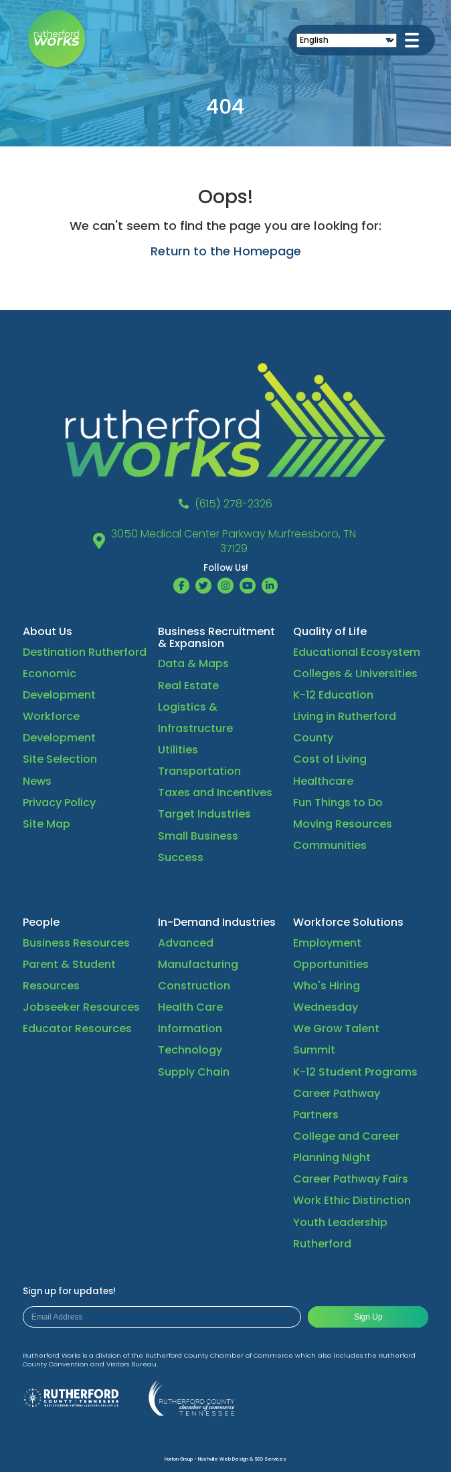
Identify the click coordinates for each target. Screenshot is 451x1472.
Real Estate (188, 685)
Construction (194, 985)
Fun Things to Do (338, 802)
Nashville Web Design (223, 1459)
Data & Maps (193, 663)
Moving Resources (342, 824)
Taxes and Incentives (215, 792)
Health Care (190, 1007)
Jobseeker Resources (81, 1007)
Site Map (46, 824)
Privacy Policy (59, 802)
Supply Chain (194, 1072)
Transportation (199, 771)
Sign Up (368, 1317)
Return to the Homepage (226, 251)
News (37, 781)
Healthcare (323, 781)
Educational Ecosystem (356, 652)
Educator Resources (77, 1028)
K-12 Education (333, 695)
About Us (47, 631)
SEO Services (270, 1459)
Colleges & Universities (355, 673)
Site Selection (60, 759)
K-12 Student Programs (355, 1072)
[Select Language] (346, 40)
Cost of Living (330, 759)
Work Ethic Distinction (352, 1200)
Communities (330, 845)
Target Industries (204, 814)
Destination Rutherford (85, 652)
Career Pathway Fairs (350, 1179)
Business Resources (76, 943)
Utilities (178, 749)
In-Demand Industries (217, 922)
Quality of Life (330, 631)
